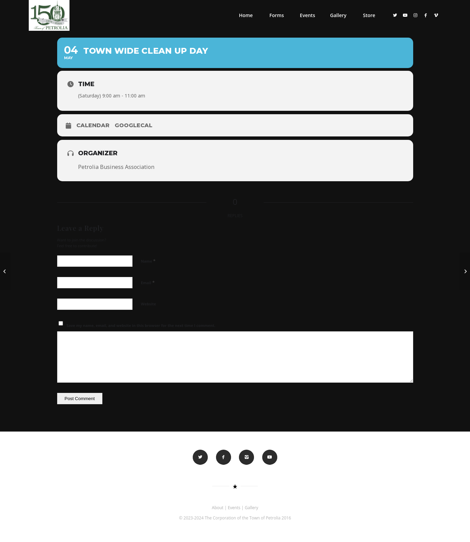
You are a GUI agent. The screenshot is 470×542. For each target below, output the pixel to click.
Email (148, 282)
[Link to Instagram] (415, 15)
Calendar (93, 125)
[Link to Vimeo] (436, 15)
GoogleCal (133, 125)
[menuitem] (245, 15)
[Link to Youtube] (405, 15)
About (218, 508)
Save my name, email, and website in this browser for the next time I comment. (140, 325)
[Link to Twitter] (395, 15)
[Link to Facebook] (426, 15)
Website (148, 303)
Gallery (251, 508)
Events (234, 508)
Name (148, 261)
